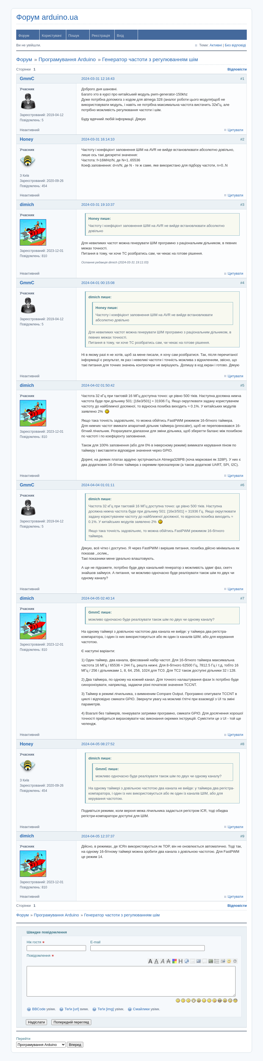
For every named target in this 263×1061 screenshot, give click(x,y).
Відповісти (237, 69)
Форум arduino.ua (47, 17)
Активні (216, 45)
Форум (23, 35)
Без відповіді (235, 45)
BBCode (38, 1009)
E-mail (147, 945)
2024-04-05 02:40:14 (98, 598)
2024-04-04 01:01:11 (98, 485)
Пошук (73, 35)
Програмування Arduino (67, 59)
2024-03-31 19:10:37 (98, 204)
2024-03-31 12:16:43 (98, 79)
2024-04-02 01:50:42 (98, 385)
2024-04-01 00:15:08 (98, 283)
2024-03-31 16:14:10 (98, 139)
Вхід (120, 35)
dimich (27, 204)
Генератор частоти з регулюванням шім (150, 59)
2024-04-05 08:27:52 (98, 744)
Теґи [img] (106, 1009)
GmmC (27, 78)
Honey (26, 139)
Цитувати (235, 130)
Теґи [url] (72, 1009)
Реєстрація (101, 35)
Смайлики (141, 1009)
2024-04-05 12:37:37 (98, 836)
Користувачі (52, 35)
